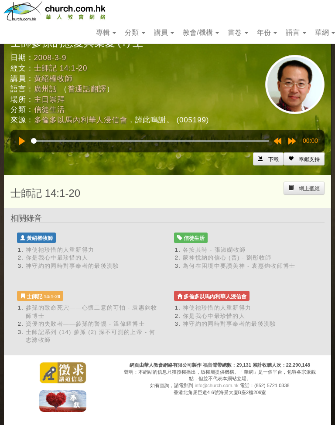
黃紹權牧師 (53, 78)
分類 (135, 32)
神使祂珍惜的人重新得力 (60, 249)
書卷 (238, 32)
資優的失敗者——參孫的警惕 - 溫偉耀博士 (85, 323)
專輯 (106, 32)
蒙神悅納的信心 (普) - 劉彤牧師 (227, 257)
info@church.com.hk (216, 385)
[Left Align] (304, 158)
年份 (267, 32)
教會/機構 (201, 32)
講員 (164, 32)
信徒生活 (49, 109)
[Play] (22, 141)
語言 (296, 32)
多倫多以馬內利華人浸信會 (80, 120)
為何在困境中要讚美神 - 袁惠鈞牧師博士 (239, 266)
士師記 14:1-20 (61, 68)
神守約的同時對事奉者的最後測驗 (73, 266)
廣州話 (46, 89)
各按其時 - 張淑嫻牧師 (214, 249)
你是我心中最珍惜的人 (57, 257)
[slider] (150, 141)
